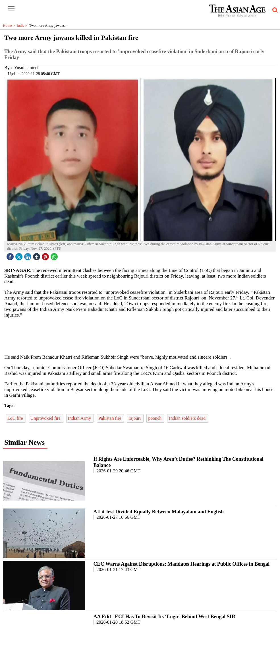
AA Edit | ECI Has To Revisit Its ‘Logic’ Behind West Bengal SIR (164, 616)
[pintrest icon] (46, 255)
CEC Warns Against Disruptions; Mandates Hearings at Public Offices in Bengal (181, 564)
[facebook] (11, 255)
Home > (10, 25)
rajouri (135, 418)
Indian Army (80, 418)
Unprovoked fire (46, 418)
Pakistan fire (110, 418)
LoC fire (15, 418)
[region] (142, 335)
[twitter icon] (19, 255)
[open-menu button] (11, 8)
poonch (155, 418)
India (23, 25)
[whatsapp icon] (55, 255)
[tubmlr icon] (37, 255)
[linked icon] (28, 255)
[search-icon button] (274, 10)
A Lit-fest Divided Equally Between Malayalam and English (158, 511)
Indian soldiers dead (188, 418)
